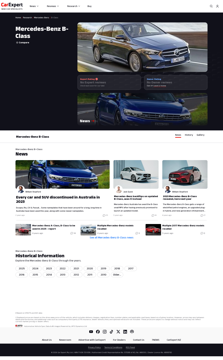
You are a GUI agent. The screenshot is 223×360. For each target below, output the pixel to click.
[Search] (211, 6)
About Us (47, 339)
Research (73, 6)
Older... (117, 274)
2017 (130, 268)
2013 (62, 274)
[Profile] (217, 6)
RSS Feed (130, 347)
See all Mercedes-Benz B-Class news (111, 237)
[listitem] (117, 274)
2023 (49, 268)
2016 (21, 274)
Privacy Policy (94, 347)
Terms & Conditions (113, 347)
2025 (22, 268)
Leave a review (159, 86)
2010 (103, 274)
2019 (103, 268)
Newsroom (65, 339)
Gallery (200, 135)
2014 (49, 274)
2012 (76, 274)
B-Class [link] (54, 17)
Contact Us (138, 339)
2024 (35, 268)
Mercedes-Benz (41, 17)
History (189, 135)
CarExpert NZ (174, 339)
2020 (90, 268)
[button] (142, 109)
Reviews (53, 6)
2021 (76, 268)
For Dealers (119, 339)
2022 (63, 268)
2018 (117, 268)
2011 (89, 274)
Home (18, 17)
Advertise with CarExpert (92, 339)
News (34, 6)
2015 (35, 274)
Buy (89, 6)
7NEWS (155, 339)
